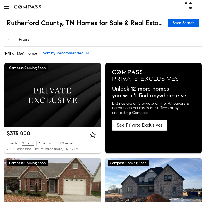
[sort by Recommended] (66, 53)
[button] (6, 6)
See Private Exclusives (139, 125)
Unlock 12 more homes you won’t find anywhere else (149, 92)
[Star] (93, 134)
